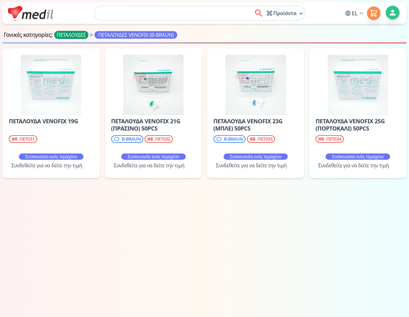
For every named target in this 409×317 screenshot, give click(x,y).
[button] (354, 13)
